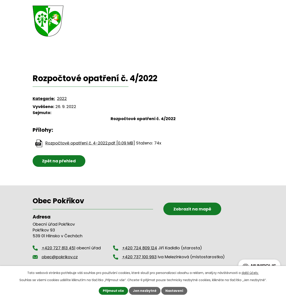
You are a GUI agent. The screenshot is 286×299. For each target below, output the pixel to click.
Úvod (78, 31)
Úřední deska (101, 56)
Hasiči (172, 31)
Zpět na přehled (59, 161)
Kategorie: (44, 98)
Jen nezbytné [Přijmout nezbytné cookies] (144, 290)
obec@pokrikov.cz (235, 11)
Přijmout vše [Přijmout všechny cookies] (113, 290)
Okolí (194, 31)
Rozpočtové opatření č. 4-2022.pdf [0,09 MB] (90, 143)
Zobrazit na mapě (192, 209)
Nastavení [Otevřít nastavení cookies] (174, 290)
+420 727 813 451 (180, 11)
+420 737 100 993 (139, 257)
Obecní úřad (107, 31)
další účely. (250, 273)
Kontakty (220, 31)
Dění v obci (143, 31)
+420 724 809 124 (139, 248)
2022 (62, 98)
